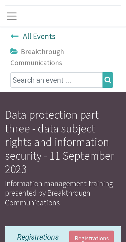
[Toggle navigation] (11, 16)
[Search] (107, 80)
